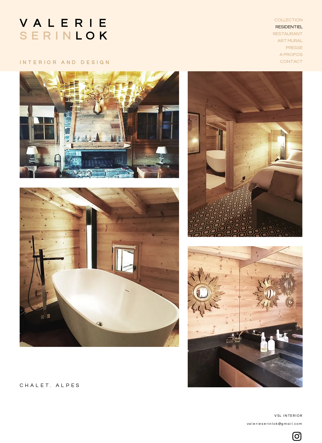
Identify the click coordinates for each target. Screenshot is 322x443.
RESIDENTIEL (289, 27)
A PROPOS (291, 54)
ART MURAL (290, 40)
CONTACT (291, 61)
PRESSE (294, 47)
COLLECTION (288, 20)
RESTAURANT (288, 33)
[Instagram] (297, 436)
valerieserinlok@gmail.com (275, 424)
